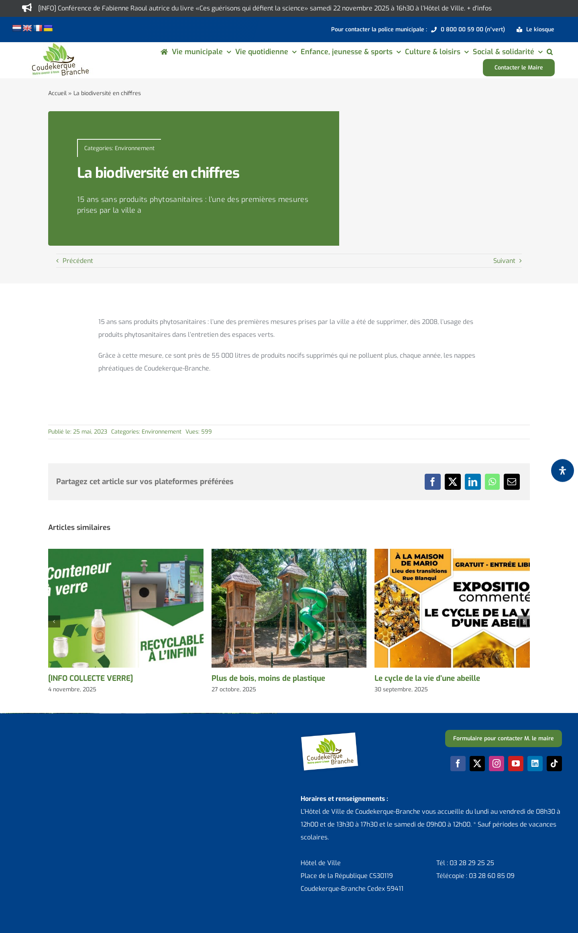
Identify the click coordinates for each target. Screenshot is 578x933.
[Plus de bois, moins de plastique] (289, 553)
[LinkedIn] (473, 482)
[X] (453, 482)
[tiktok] (554, 763)
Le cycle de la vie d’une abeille (427, 678)
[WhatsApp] (492, 482)
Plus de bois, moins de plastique (268, 678)
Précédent (78, 261)
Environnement (135, 148)
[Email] (512, 482)
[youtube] (515, 763)
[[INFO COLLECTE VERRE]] (126, 553)
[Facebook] (433, 482)
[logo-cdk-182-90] (59, 45)
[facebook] (458, 763)
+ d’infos (479, 8)
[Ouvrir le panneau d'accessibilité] (562, 470)
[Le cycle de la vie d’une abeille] (452, 553)
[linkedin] (535, 763)
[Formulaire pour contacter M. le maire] (503, 738)
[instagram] (496, 763)
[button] (550, 52)
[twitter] (477, 763)
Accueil (57, 93)
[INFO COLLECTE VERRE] (90, 678)
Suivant (504, 261)
